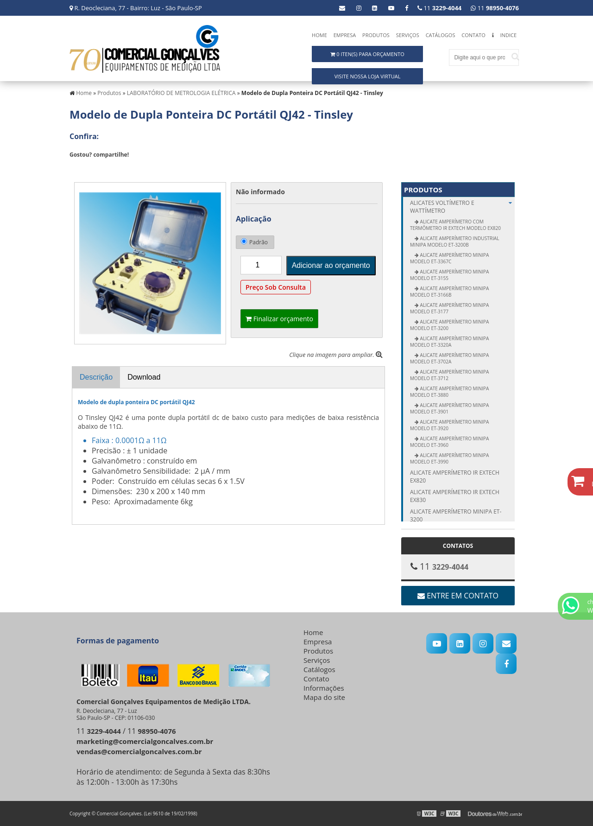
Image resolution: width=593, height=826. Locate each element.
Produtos (376, 35)
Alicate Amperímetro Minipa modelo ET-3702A (449, 358)
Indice (508, 35)
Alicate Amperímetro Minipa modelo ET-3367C (449, 258)
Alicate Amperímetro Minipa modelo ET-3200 (449, 324)
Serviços (407, 35)
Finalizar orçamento (279, 318)
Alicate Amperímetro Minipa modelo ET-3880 (449, 391)
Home (319, 35)
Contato (473, 35)
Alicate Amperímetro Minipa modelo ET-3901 (449, 408)
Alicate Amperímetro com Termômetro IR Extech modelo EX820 (455, 224)
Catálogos (440, 35)
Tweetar (82, 168)
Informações (323, 688)
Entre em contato (457, 596)
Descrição (96, 377)
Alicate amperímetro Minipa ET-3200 (455, 515)
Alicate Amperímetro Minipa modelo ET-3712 (449, 375)
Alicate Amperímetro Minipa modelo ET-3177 (449, 308)
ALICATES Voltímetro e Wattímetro (462, 206)
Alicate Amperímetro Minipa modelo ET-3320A (449, 341)
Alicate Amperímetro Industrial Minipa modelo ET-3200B (454, 241)
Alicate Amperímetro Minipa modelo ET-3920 (449, 425)
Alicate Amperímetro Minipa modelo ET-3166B (449, 291)
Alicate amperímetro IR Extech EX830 (454, 496)
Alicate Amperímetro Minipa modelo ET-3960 (449, 441)
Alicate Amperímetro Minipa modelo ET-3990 (449, 458)
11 (495, 8)
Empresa (345, 35)
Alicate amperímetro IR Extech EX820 (454, 476)
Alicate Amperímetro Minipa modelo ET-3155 (449, 274)
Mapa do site (324, 697)
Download (143, 377)
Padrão (254, 242)
